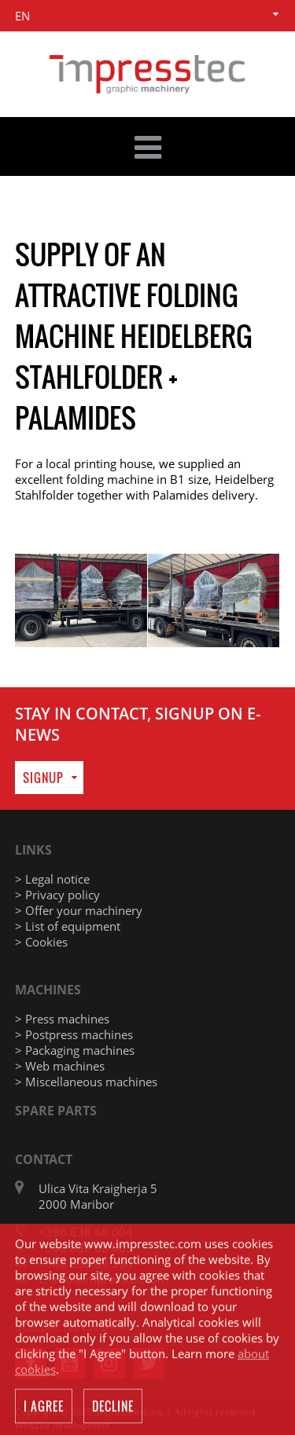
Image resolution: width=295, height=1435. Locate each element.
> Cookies (41, 942)
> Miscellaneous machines (86, 1081)
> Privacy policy (57, 894)
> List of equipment (67, 926)
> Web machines (60, 1066)
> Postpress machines (74, 1034)
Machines (48, 989)
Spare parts (56, 1110)
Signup (43, 777)
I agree (44, 1407)
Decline (113, 1407)
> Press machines (62, 1019)
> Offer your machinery (78, 910)
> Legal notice (52, 879)
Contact (43, 1159)
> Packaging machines (75, 1050)
